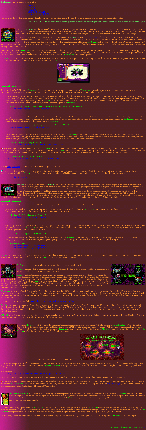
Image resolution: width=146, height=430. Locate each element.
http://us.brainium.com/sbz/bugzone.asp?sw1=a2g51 (30, 217)
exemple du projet (113, 383)
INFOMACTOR (34, 6)
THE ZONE (32, 8)
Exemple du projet (21, 177)
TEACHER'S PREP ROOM (38, 14)
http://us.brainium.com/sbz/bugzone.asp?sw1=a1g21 (29, 247)
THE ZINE (32, 10)
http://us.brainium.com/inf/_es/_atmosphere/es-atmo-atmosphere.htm (33, 158)
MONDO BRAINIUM (36, 12)
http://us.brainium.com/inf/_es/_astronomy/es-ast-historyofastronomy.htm (37, 144)
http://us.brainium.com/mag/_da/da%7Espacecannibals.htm (52, 301)
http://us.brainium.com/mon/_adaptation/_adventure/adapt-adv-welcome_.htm (36, 373)
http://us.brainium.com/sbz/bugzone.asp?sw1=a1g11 (29, 245)
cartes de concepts (90, 37)
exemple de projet (13, 167)
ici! (144, 427)
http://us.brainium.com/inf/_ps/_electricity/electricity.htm (31, 109)
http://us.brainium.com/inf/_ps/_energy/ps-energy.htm (29, 127)
